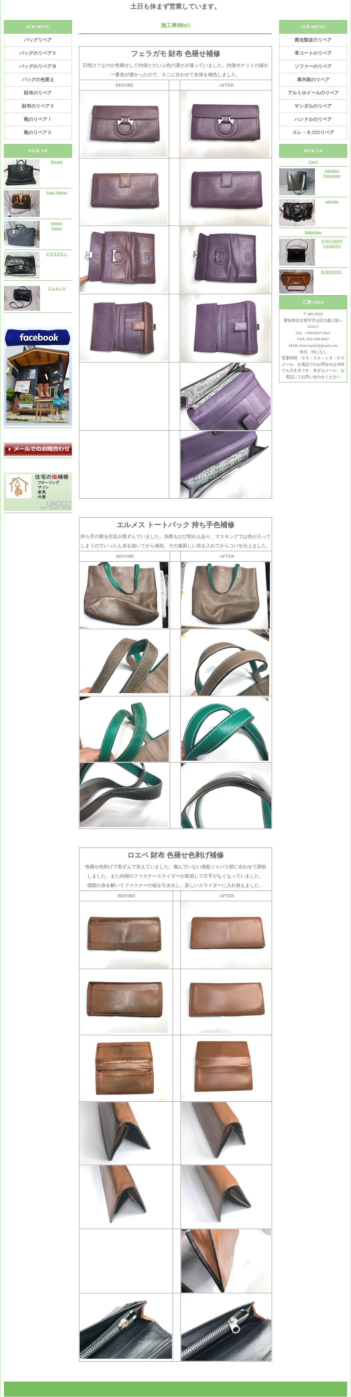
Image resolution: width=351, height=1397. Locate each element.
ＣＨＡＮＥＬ (57, 254)
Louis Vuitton (56, 192)
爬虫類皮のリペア (313, 40)
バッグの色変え (38, 79)
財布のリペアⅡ (38, 106)
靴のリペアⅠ (38, 119)
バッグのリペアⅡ (37, 53)
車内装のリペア (313, 79)
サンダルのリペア (313, 106)
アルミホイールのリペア (313, 92)
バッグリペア (38, 40)
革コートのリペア (313, 53)
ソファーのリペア (313, 66)
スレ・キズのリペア (313, 132)
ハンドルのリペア (313, 119)
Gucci (313, 162)
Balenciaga (313, 232)
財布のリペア (38, 92)
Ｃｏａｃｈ (57, 288)
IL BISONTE (331, 272)
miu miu (332, 201)
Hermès (57, 162)
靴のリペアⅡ (38, 132)
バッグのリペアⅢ (37, 66)
